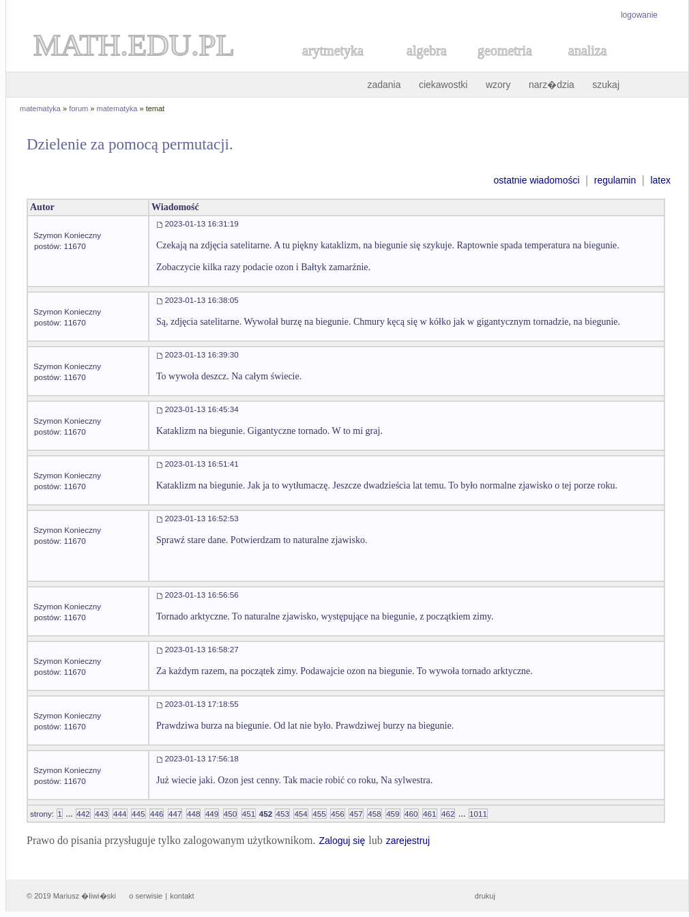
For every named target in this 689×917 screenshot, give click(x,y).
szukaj (605, 84)
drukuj (485, 896)
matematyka (40, 108)
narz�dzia (551, 84)
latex (660, 180)
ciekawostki (443, 84)
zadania (383, 84)
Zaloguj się (342, 840)
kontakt (182, 896)
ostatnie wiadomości (536, 180)
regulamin (615, 180)
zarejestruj (408, 840)
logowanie (639, 15)
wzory (498, 84)
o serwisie (145, 896)
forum (78, 108)
